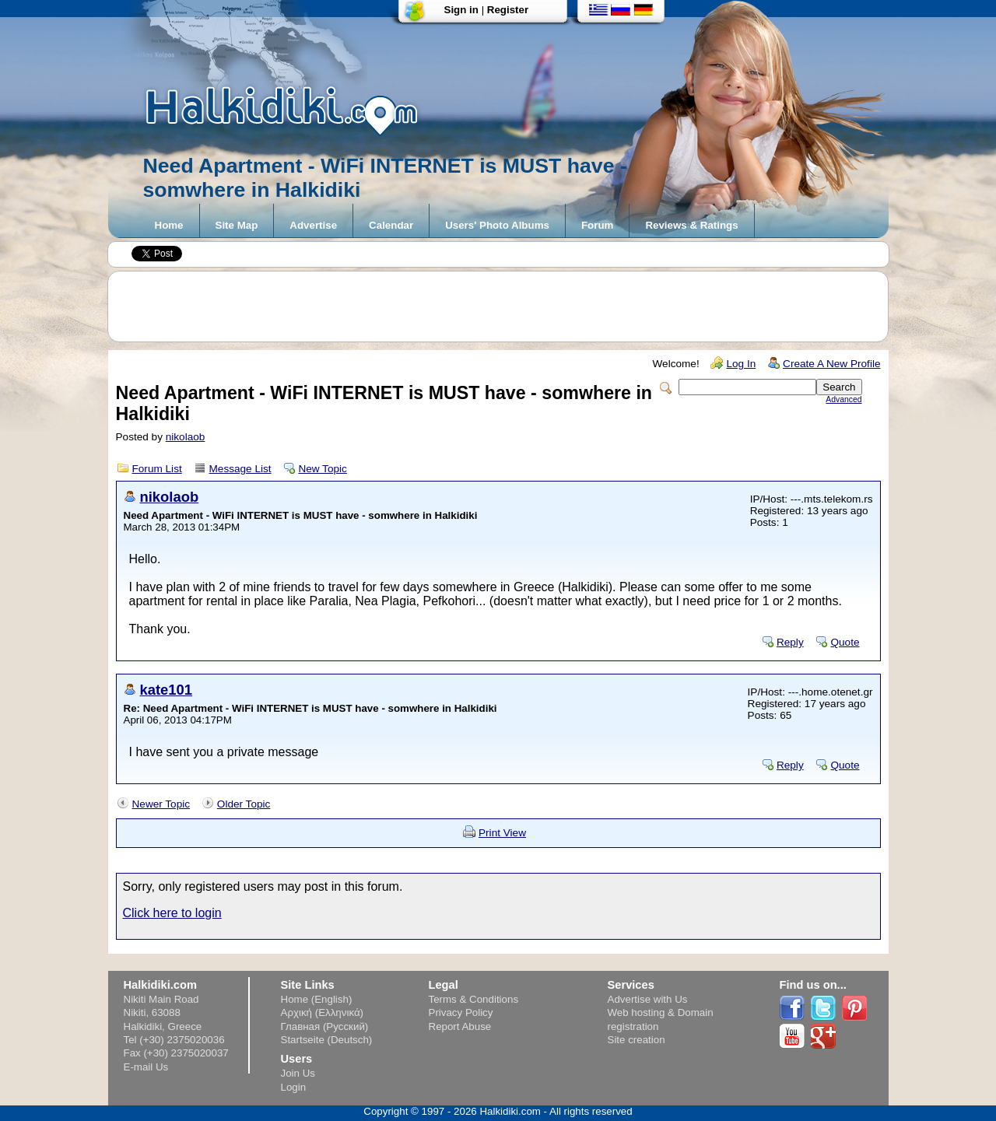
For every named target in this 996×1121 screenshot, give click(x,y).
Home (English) (316, 999)
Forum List (157, 469)
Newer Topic (161, 804)
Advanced (843, 399)
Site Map (237, 225)
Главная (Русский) (325, 1026)
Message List (240, 469)
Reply (790, 642)
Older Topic (244, 804)
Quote (844, 642)
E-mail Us (146, 1067)
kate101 (166, 689)
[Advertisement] (506, 306)
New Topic (322, 469)
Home (169, 225)
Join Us (298, 1073)
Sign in (461, 10)
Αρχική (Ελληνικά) (322, 1012)
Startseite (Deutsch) (327, 1040)
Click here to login (172, 913)
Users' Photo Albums (497, 225)
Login (294, 1087)
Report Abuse (460, 1026)
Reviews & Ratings (691, 225)
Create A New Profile (831, 364)
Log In (741, 364)
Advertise (313, 225)
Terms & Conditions (474, 999)
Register (507, 10)
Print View (502, 833)
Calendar (391, 225)
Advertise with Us (648, 999)
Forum (597, 225)
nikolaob (185, 437)
